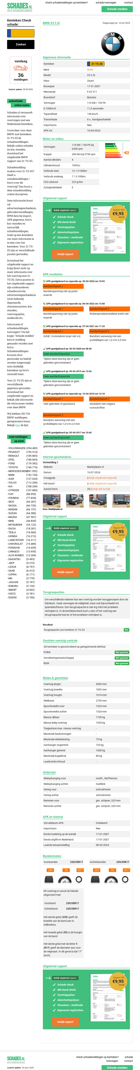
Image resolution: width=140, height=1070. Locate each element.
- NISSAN (20, 509)
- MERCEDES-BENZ (20, 471)
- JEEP (20, 563)
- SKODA (20, 506)
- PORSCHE (20, 548)
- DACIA (20, 529)
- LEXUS (20, 567)
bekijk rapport (65, 254)
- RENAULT (20, 456)
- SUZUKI (20, 513)
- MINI (20, 521)
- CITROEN (20, 490)
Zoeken (21, 44)
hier (17, 425)
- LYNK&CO (20, 552)
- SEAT (20, 502)
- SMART (20, 590)
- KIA (20, 486)
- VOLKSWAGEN (20, 448)
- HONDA (20, 536)
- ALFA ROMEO (20, 555)
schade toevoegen (106, 2)
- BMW (20, 475)
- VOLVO (20, 483)
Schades (19, 7)
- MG (20, 578)
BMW (90, 69)
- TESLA (20, 532)
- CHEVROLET (20, 544)
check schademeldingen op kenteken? (66, 2)
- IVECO (20, 594)
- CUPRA (20, 574)
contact (128, 2)
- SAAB (20, 571)
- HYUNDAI (20, 498)
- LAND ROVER (20, 540)
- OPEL (20, 460)
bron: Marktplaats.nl (52, 509)
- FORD (20, 463)
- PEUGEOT (20, 452)
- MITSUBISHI (20, 525)
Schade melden (117, 9)
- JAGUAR (20, 582)
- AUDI (20, 479)
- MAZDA (20, 517)
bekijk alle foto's (100, 489)
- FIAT (20, 494)
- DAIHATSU (20, 559)
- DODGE (20, 597)
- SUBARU (20, 586)
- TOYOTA (20, 467)
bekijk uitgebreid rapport (101, 477)
